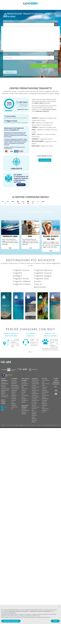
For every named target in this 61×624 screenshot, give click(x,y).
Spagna (34, 120)
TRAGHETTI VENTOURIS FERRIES (34, 420)
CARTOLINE (44, 390)
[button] (29, 351)
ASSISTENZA (14, 382)
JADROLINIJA (35, 146)
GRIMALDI (35, 118)
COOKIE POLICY (45, 395)
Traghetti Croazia (21, 284)
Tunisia (43, 120)
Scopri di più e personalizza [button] (11, 621)
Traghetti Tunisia (42, 273)
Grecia (38, 120)
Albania (34, 125)
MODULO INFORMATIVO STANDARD (45, 398)
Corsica (34, 132)
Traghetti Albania (21, 281)
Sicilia (54, 118)
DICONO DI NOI (14, 388)
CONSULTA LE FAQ (45, 160)
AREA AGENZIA (45, 392)
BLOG (12, 402)
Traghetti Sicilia (21, 278)
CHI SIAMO (13, 380)
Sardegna (50, 118)
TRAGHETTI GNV (35, 407)
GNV (33, 123)
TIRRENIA (34, 127)
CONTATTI (13, 400)
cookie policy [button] (12, 612)
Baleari (39, 125)
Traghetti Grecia (21, 270)
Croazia (46, 134)
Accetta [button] (55, 621)
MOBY (33, 130)
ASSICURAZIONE (15, 387)
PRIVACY (44, 393)
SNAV (33, 134)
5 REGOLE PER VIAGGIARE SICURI (45, 410)
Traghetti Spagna (42, 275)
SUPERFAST (35, 139)
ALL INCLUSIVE (25, 395)
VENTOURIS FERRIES (38, 141)
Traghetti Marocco (43, 270)
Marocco (48, 125)
